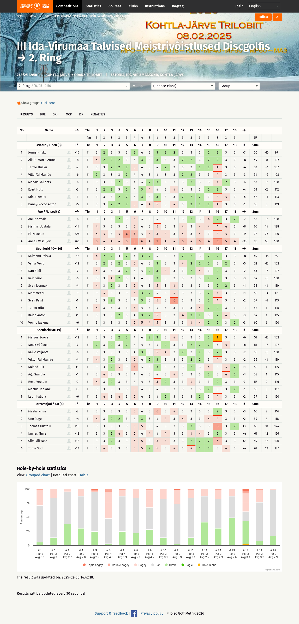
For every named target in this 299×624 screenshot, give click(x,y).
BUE (43, 114)
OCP (69, 114)
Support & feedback (111, 613)
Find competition (38, 15)
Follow (263, 17)
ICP (81, 114)
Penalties (98, 114)
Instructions (155, 6)
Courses (114, 6)
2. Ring (45, 57)
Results (26, 114)
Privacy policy (152, 613)
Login (239, 6)
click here (48, 103)
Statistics (93, 6)
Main (20, 15)
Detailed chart (64, 475)
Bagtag (178, 6)
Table (84, 475)
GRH (56, 114)
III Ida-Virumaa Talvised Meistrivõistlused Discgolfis (143, 46)
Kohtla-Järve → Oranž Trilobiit (74, 75)
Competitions (67, 6)
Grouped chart (38, 475)
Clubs (133, 6)
